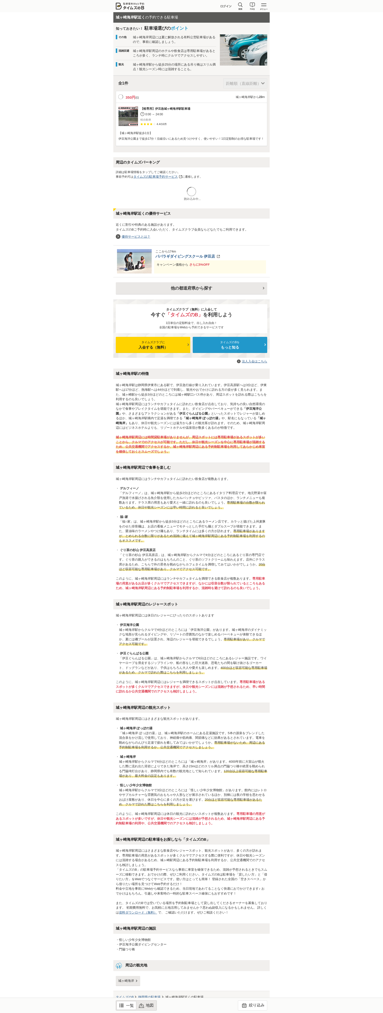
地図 (150, 1005)
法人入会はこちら (254, 361)
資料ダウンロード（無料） (138, 912)
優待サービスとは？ (136, 236)
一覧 (130, 1005)
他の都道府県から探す (191, 288)
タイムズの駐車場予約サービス (155, 176)
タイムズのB (125, 997)
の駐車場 (149, 997)
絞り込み (252, 1005)
